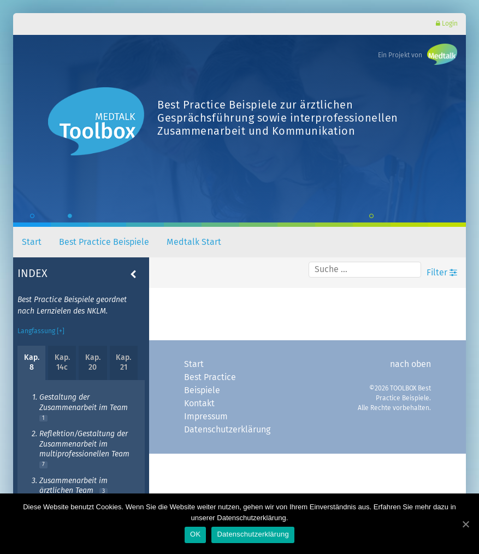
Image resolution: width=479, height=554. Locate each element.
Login (447, 23)
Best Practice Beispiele (104, 242)
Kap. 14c (62, 362)
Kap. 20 (92, 362)
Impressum (206, 416)
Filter (442, 272)
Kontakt (199, 403)
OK (195, 534)
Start (32, 242)
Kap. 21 (123, 362)
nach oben (410, 364)
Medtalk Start (194, 242)
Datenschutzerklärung (222, 429)
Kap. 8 (31, 362)
